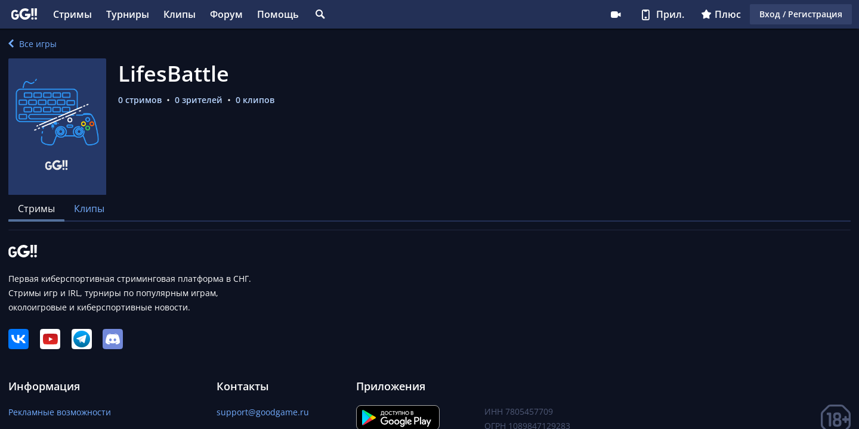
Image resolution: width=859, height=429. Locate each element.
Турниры (127, 14)
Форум (226, 14)
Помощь (278, 14)
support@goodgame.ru (263, 412)
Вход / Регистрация (800, 14)
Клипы (179, 14)
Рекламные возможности (59, 412)
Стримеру (615, 14)
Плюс (721, 14)
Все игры (32, 43)
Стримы (72, 14)
